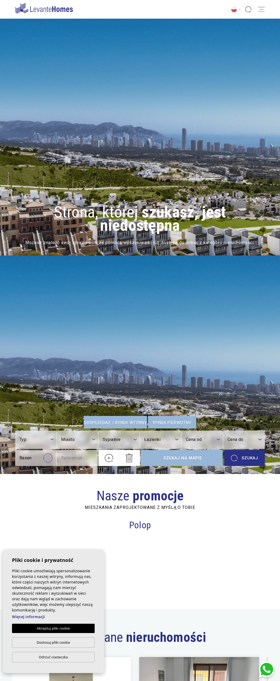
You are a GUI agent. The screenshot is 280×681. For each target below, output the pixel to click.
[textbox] (36, 439)
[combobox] (36, 440)
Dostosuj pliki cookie (53, 642)
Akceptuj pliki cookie (53, 628)
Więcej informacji (28, 616)
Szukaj (244, 458)
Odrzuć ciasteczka (53, 657)
